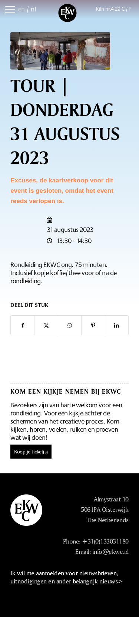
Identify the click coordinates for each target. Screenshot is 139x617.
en (21, 9)
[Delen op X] (45, 325)
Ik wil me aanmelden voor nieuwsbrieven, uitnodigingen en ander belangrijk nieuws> (66, 577)
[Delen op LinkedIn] (116, 325)
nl (33, 9)
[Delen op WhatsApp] (69, 325)
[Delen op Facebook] (22, 325)
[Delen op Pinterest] (93, 325)
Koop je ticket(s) (31, 451)
